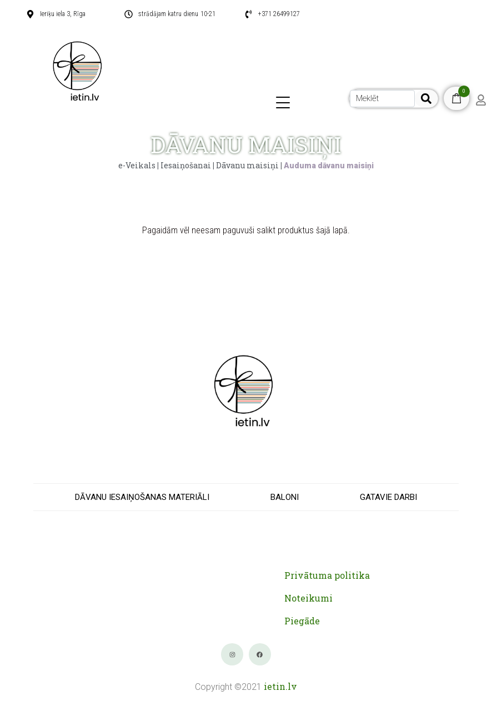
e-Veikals (136, 165)
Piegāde (302, 621)
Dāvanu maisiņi (247, 165)
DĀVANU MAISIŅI (246, 144)
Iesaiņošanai (185, 165)
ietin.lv (280, 686)
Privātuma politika (327, 575)
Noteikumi (308, 598)
